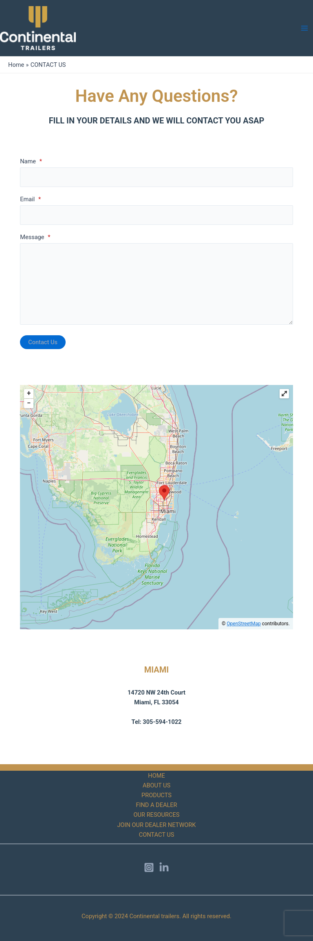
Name (31, 161)
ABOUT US (156, 785)
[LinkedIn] (164, 867)
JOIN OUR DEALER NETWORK (156, 825)
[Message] (156, 284)
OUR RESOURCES (157, 814)
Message (35, 237)
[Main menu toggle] (304, 28)
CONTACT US (156, 834)
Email (30, 199)
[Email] (156, 215)
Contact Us (42, 342)
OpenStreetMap (243, 624)
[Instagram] (149, 867)
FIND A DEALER (156, 805)
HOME (156, 775)
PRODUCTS (156, 795)
